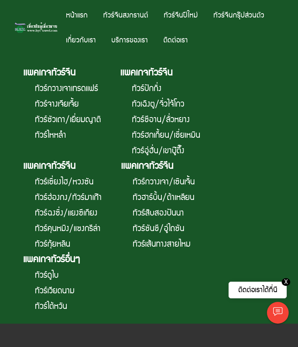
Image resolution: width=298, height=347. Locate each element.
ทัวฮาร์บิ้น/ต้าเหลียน (163, 198)
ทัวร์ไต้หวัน (51, 307)
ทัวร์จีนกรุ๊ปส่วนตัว (238, 15)
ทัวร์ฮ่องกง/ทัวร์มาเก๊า (68, 198)
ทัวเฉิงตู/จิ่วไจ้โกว (158, 104)
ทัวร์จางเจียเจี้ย (57, 104)
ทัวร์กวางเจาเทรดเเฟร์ (66, 89)
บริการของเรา (129, 40)
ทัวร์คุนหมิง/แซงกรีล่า (67, 229)
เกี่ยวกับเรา (81, 40)
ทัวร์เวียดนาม (54, 291)
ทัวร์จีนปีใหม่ (181, 15)
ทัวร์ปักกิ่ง (146, 89)
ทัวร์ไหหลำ (50, 135)
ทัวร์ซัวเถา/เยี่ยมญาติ (68, 120)
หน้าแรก (77, 15)
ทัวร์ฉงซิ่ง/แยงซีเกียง (66, 213)
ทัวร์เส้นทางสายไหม (162, 244)
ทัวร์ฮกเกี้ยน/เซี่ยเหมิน (166, 135)
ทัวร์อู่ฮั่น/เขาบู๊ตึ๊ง (158, 151)
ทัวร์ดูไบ (47, 275)
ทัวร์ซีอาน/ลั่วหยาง (161, 120)
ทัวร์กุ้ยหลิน (52, 244)
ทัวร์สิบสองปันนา (158, 213)
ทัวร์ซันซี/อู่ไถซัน (158, 229)
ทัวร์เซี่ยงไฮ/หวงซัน (64, 182)
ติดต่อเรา (175, 40)
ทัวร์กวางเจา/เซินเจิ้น (164, 182)
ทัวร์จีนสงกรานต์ (125, 15)
